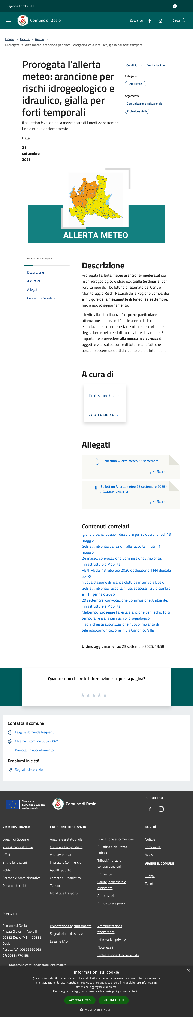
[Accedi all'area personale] (175, 6)
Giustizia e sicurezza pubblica (112, 849)
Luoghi (150, 875)
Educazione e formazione (115, 839)
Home (9, 39)
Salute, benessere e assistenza (111, 884)
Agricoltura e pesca (111, 903)
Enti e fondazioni (15, 862)
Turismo (55, 885)
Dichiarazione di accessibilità (118, 955)
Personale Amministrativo (21, 877)
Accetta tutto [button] (80, 1000)
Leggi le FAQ (59, 941)
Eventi (149, 883)
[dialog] (96, 991)
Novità (25, 39)
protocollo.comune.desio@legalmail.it (37, 964)
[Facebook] (148, 20)
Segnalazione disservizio (67, 933)
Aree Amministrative (18, 846)
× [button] (188, 970)
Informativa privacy (111, 939)
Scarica (158, 471)
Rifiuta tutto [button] (113, 1000)
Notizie (150, 839)
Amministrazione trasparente (109, 928)
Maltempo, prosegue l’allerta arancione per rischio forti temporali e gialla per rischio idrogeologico (126, 615)
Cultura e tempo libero (66, 846)
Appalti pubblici (61, 870)
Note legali (105, 947)
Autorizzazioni (107, 895)
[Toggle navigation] (8, 20)
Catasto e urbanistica (65, 877)
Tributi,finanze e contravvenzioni (109, 863)
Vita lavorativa (60, 854)
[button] (96, 1010)
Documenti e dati (15, 885)
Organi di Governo (16, 839)
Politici (7, 870)
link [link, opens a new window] (137, 991)
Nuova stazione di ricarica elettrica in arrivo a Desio (123, 582)
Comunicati (153, 846)
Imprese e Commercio (65, 862)
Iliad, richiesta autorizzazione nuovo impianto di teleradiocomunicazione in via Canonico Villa (120, 627)
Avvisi (39, 39)
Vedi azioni (157, 65)
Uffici (6, 854)
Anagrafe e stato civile (66, 839)
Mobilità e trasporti (64, 893)
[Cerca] (184, 20)
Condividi (135, 65)
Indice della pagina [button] (39, 258)
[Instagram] (158, 20)
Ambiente (104, 874)
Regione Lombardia (20, 6)
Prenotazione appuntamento (70, 925)
